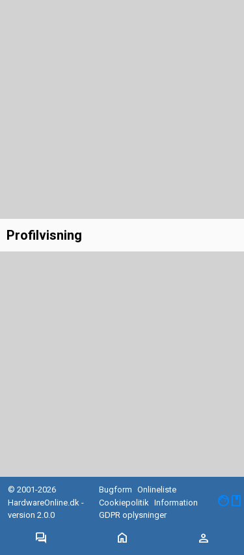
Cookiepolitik (124, 502)
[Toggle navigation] (40, 538)
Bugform (115, 489)
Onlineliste (156, 489)
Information (176, 502)
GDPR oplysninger (133, 515)
